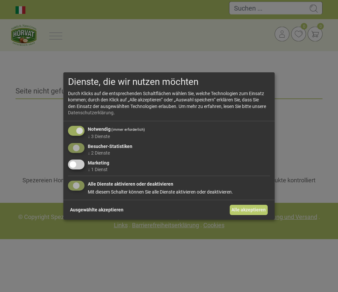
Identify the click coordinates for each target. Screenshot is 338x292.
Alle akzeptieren (248, 209)
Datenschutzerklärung (91, 112)
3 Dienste (99, 136)
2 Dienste (99, 153)
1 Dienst (98, 169)
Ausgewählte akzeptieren (96, 209)
